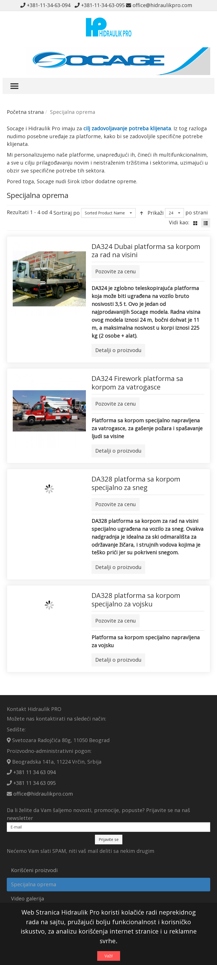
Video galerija (27, 898)
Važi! (109, 955)
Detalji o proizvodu (118, 350)
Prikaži (155, 212)
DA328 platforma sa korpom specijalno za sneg (136, 483)
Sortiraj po (66, 212)
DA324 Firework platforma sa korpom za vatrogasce (137, 382)
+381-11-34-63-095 (100, 5)
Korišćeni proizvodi (34, 870)
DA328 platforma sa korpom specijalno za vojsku (136, 599)
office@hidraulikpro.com (159, 5)
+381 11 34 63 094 (34, 772)
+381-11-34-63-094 (46, 5)
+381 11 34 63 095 (34, 782)
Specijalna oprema (33, 884)
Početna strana (25, 111)
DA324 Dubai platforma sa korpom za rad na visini (146, 250)
